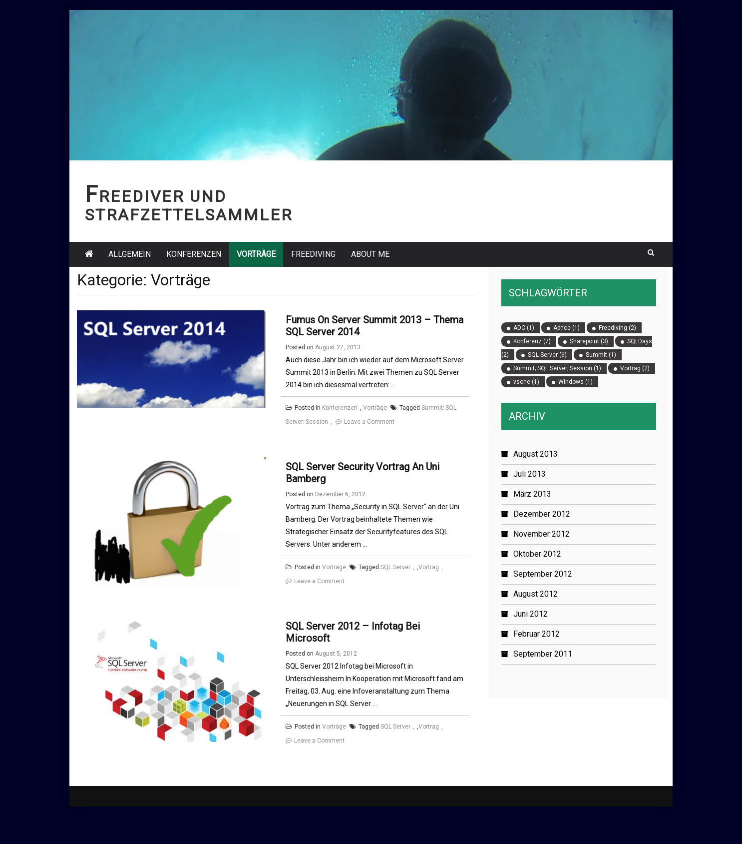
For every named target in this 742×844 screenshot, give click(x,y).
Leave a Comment (369, 421)
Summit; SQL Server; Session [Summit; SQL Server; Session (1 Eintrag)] (557, 368)
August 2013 (535, 454)
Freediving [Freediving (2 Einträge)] (617, 327)
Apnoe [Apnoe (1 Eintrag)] (566, 327)
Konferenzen (193, 254)
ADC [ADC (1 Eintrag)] (523, 327)
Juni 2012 (530, 614)
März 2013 (532, 494)
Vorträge (256, 254)
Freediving (313, 254)
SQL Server (395, 584)
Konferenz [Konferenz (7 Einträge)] (532, 341)
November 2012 (541, 534)
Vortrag (428, 584)
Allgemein (129, 254)
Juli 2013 (529, 474)
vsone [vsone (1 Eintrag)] (526, 381)
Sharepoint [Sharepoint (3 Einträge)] (589, 341)
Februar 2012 (536, 634)
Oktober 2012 (537, 554)
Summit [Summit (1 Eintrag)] (601, 354)
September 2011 (542, 654)
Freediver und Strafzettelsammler (189, 206)
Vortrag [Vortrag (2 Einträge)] (635, 368)
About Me (370, 254)
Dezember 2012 (541, 514)
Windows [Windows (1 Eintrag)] (575, 381)
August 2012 (535, 594)
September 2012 (542, 574)
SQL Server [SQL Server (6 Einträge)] (547, 354)
